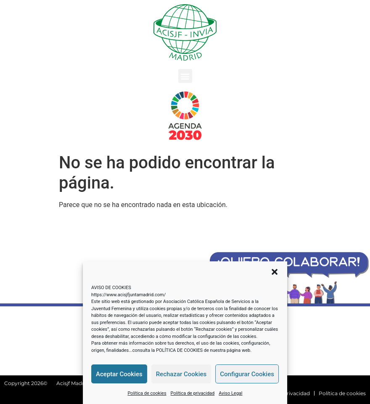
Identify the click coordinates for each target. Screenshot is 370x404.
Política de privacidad (193, 393)
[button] (274, 272)
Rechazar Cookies (181, 374)
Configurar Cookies (247, 374)
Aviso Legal (230, 393)
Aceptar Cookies (119, 374)
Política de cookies (146, 393)
